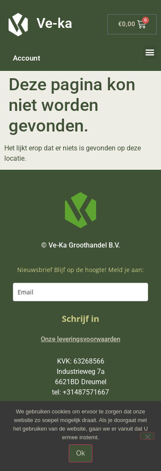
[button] (150, 52)
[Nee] (147, 436)
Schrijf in (80, 318)
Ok (80, 453)
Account (26, 58)
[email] (80, 292)
